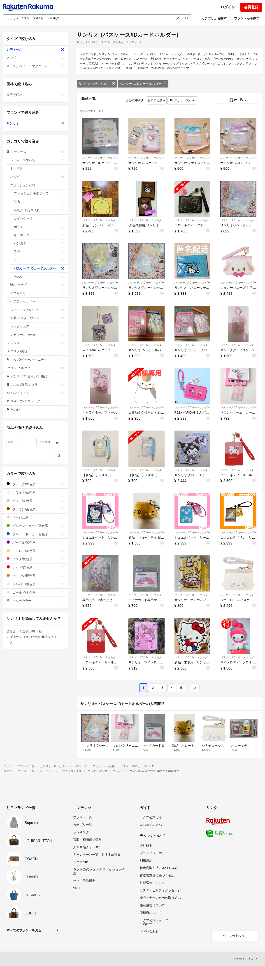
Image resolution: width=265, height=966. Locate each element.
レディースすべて (37, 160)
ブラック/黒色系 (35, 484)
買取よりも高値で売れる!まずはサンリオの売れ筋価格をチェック (35, 637)
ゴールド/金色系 (35, 592)
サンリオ (35, 123)
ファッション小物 (37, 185)
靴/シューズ (37, 284)
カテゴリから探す (214, 18)
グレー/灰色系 (35, 501)
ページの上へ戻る (235, 936)
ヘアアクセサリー (37, 301)
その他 (39, 276)
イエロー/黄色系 (35, 551)
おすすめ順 (156, 100)
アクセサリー (37, 293)
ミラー (39, 260)
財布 (39, 202)
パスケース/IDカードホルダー (143, 83)
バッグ (37, 177)
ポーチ (39, 227)
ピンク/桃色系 (35, 559)
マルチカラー (35, 600)
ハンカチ (39, 243)
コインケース (39, 218)
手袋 (39, 251)
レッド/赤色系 (35, 567)
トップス (37, 168)
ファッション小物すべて (39, 193)
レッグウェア (37, 326)
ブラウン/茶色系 (35, 509)
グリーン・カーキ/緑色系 (35, 526)
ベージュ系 (35, 517)
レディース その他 (37, 334)
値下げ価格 (35, 95)
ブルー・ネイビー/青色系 (35, 534)
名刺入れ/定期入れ (39, 210)
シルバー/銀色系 (35, 584)
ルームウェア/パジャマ (37, 310)
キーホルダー (39, 235)
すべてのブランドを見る (24, 930)
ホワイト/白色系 (35, 492)
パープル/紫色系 (35, 542)
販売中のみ (134, 100)
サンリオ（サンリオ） (97, 83)
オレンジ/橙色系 (35, 576)
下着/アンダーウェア (37, 318)
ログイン (228, 7)
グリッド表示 (182, 100)
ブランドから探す (246, 18)
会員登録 (251, 7)
